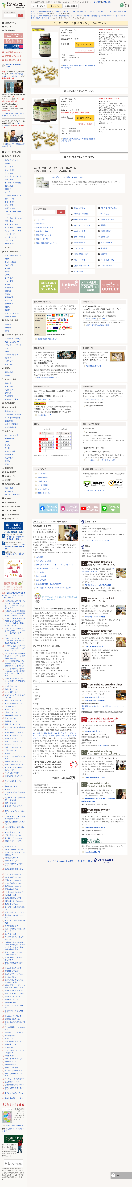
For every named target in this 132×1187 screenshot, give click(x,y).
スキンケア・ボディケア (82, 225)
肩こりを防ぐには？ (12, 773)
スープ (7, 192)
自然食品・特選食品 (81, 214)
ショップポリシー (44, 489)
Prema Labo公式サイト (92, 852)
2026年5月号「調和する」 (15, 1125)
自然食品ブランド (11, 160)
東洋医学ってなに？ (12, 904)
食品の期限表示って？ (13, 898)
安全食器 (8, 328)
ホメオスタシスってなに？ (15, 703)
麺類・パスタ (10, 199)
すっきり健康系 (10, 262)
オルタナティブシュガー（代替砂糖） (15, 176)
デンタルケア (10, 364)
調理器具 (8, 324)
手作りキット (10, 244)
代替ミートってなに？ (13, 747)
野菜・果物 (9, 221)
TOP (118, 1175)
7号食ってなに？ (11, 712)
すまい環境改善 (106, 243)
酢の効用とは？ (10, 895)
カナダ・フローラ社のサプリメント (67, 177)
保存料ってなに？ (11, 999)
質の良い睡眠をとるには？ (15, 849)
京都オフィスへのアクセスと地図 (97, 540)
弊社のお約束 (41, 576)
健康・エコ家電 (79, 237)
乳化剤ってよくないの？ (14, 1032)
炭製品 (103, 225)
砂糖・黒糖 (9, 179)
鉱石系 (7, 445)
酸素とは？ (9, 1038)
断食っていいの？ (11, 718)
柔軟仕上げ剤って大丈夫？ (15, 1098)
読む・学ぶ (40, 224)
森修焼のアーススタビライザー (56, 733)
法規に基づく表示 (44, 493)
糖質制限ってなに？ (12, 971)
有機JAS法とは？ (11, 1064)
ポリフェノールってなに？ (15, 735)
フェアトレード (106, 266)
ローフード (9, 240)
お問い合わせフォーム (94, 399)
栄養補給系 (9, 297)
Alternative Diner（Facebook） (95, 700)
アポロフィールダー (56, 736)
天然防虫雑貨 (106, 231)
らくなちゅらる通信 (43, 561)
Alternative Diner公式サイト (94, 697)
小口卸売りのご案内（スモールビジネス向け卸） (54, 588)
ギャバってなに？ (11, 789)
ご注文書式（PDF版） (108, 460)
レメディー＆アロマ (12, 313)
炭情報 (7, 375)
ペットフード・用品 (12, 506)
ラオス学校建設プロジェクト (47, 568)
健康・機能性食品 (45, 11)
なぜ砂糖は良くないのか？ (15, 1085)
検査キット (9, 464)
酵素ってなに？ (10, 846)
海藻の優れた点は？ (12, 889)
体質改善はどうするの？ (14, 732)
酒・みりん (105, 214)
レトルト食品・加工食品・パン (15, 195)
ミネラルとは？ (10, 934)
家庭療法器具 (10, 438)
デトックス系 (10, 451)
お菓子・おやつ (10, 208)
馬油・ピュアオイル (12, 342)
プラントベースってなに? (14, 912)
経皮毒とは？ (10, 1047)
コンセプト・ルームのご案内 (95, 617)
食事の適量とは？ (11, 926)
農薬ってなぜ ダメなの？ (14, 990)
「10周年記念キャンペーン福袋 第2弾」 (15, 547)
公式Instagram (103, 745)
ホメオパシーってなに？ (14, 709)
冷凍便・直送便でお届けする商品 (97, 325)
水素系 (7, 284)
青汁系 (7, 259)
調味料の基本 (10, 1056)
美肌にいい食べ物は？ (13, 700)
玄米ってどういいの (12, 996)
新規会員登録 (43, 477)
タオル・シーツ (10, 491)
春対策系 (8, 291)
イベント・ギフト (11, 519)
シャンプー (9, 348)
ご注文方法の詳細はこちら (48, 339)
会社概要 (97, 2)
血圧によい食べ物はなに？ (15, 901)
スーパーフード (10, 237)
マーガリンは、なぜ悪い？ (15, 1079)
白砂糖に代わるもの (12, 1019)
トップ (33, 11)
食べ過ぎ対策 (10, 1035)
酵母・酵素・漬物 (11, 224)
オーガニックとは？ (12, 1068)
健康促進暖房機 (10, 427)
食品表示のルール (11, 1002)
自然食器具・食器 (107, 219)
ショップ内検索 (9, 12)
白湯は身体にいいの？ (13, 835)
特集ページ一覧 (42, 239)
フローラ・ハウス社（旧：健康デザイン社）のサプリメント (83, 11)
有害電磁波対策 (79, 243)
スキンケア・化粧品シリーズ (15, 339)
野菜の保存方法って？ (13, 1041)
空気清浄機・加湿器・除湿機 (15, 414)
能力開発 (104, 248)
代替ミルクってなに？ (13, 880)
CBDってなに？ (10, 706)
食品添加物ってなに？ (13, 886)
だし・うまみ (10, 170)
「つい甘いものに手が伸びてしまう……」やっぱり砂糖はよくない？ (15, 656)
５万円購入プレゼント (13, 60)
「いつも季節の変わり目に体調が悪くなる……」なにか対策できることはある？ (15, 663)
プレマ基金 (40, 572)
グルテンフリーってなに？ (15, 974)
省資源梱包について (93, 366)
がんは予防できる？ (12, 692)
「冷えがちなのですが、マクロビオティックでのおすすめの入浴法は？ (15, 640)
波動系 (7, 442)
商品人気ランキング (43, 235)
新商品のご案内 (42, 231)
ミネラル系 (9, 278)
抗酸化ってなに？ (11, 858)
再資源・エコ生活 (11, 399)
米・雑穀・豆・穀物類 (13, 183)
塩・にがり (9, 167)
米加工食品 (9, 186)
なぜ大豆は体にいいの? (13, 883)
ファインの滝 (42, 736)
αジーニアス (37, 733)
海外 (103, 318)
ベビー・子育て (79, 260)
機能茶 (7, 310)
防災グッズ (9, 390)
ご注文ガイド (43, 481)
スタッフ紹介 (41, 580)
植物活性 (8, 393)
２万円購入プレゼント (13, 56)
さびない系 (9, 265)
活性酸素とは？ (10, 1044)
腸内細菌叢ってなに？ (13, 715)
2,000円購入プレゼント (13, 52)
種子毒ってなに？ (11, 744)
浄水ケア (8, 358)
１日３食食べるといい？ (14, 832)
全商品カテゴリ (79, 208)
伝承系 (56, 11)
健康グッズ (105, 237)
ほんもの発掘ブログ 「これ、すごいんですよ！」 (54, 565)
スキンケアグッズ (11, 355)
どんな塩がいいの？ (12, 1082)
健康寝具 (104, 254)
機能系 (7, 307)
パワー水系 (9, 281)
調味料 (7, 163)
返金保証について (44, 415)
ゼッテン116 (61, 738)
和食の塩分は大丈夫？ (13, 968)
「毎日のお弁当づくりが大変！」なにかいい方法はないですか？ (15, 681)
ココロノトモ (78, 248)
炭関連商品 (9, 372)
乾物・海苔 (9, 205)
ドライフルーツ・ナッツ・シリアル (15, 218)
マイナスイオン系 (11, 435)
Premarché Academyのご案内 (95, 777)
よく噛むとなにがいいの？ (15, 838)
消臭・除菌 (9, 386)
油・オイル (9, 173)
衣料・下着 (9, 488)
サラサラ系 (9, 304)
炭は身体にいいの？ (12, 786)
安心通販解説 (10, 30)
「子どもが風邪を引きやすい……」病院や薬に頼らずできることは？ (15, 648)
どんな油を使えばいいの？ (15, 1071)
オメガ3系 (8, 300)
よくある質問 (43, 485)
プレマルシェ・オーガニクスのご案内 (98, 585)
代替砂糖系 (9, 288)
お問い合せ (106, 2)
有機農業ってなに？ (12, 721)
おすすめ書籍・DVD (12, 515)
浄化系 (7, 448)
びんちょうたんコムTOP (56, 861)
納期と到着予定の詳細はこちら (48, 378)
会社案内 (39, 557)
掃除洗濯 (8, 383)
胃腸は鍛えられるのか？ (14, 724)
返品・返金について (45, 399)
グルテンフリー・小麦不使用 (15, 231)
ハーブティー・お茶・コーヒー (15, 211)
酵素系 (7, 294)
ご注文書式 (90, 460)
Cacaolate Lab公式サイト (93, 731)
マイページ (42, 474)
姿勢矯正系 (9, 455)
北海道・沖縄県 (91, 318)
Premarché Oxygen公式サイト (95, 827)
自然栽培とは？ (10, 1062)
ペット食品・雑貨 (107, 260)
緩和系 (7, 461)
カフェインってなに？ (13, 874)
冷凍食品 (8, 189)
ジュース (8, 215)
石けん (7, 351)
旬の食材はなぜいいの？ (14, 877)
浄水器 (7, 331)
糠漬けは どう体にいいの (14, 994)
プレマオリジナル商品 (109, 208)
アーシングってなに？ (13, 762)
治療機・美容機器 (11, 424)
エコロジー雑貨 (79, 231)
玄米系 (7, 268)
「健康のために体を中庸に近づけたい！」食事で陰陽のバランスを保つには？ (15, 613)
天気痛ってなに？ (11, 753)
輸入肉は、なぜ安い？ (13, 1016)
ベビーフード (10, 234)
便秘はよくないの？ (12, 689)
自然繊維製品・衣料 (81, 254)
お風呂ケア (9, 361)
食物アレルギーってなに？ (15, 741)
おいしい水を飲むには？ (14, 892)
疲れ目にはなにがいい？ (14, 765)
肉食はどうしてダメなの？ (15, 1059)
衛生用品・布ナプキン (13, 495)
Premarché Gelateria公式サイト (95, 646)
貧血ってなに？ (10, 738)
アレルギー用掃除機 (12, 418)
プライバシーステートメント (97, 491)
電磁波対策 (9, 421)
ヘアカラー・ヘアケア (13, 345)
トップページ (41, 220)
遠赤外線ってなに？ (12, 861)
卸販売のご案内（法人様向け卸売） (49, 584)
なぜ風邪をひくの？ (12, 686)
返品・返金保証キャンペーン (47, 243)
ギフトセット (78, 271)
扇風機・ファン (10, 411)
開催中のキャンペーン (44, 227)
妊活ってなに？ (10, 750)
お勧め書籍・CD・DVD (82, 266)
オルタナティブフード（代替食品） (15, 228)
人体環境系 (9, 396)
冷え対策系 (9, 458)
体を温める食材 (10, 977)
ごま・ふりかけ (10, 202)
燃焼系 (7, 272)
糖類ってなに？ (10, 803)
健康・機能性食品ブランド (63, 16)
